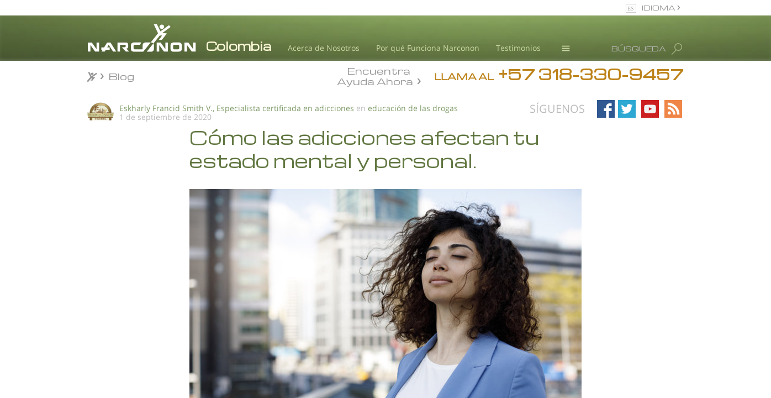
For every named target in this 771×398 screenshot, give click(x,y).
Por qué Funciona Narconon (427, 48)
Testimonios (518, 48)
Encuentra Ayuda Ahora (375, 75)
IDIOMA (659, 7)
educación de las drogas (413, 108)
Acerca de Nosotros (324, 48)
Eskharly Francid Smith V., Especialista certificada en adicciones (236, 108)
